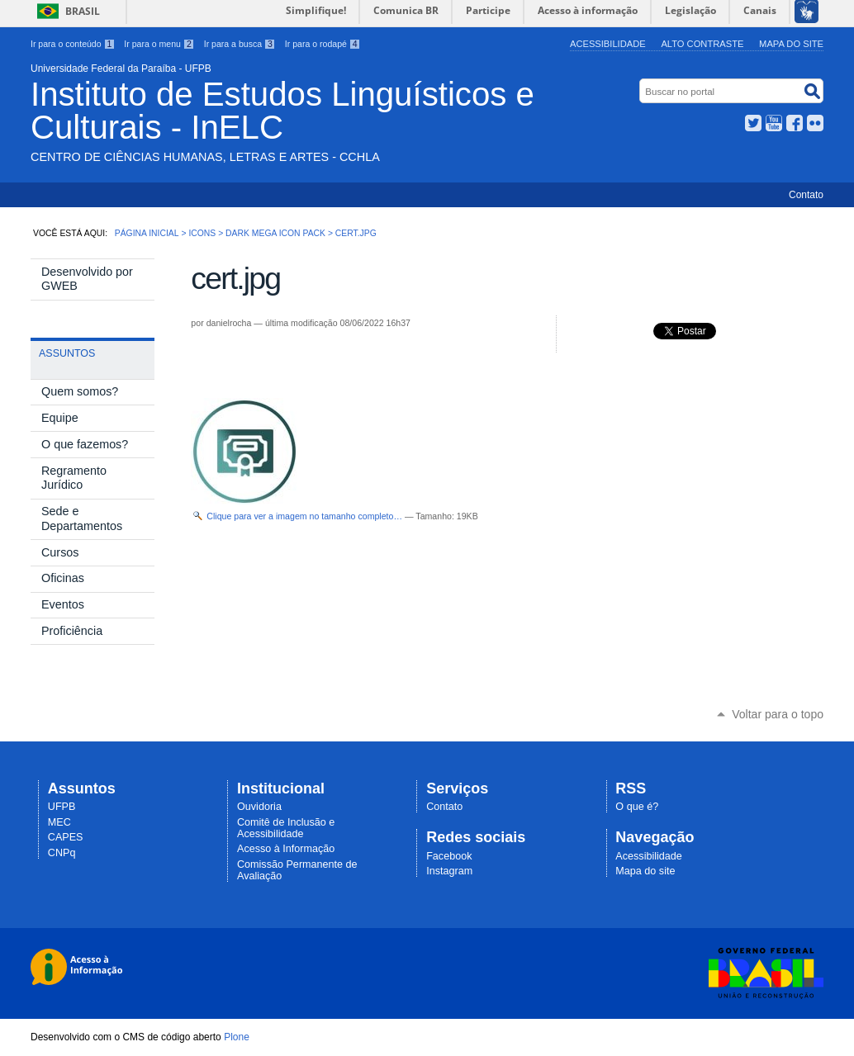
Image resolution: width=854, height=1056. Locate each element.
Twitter (753, 123)
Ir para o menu (159, 44)
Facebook (794, 123)
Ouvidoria (259, 806)
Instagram (449, 871)
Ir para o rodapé (323, 44)
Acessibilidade (608, 44)
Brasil (82, 11)
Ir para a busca (240, 44)
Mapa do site (791, 44)
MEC (59, 822)
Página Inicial (147, 233)
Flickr (815, 123)
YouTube (774, 123)
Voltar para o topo (777, 714)
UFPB (62, 806)
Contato (806, 195)
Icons (202, 233)
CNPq (62, 853)
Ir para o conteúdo (73, 44)
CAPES (65, 837)
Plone (236, 1037)
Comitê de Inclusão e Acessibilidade (285, 828)
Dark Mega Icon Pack (275, 233)
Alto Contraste (702, 44)
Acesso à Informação (285, 849)
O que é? (636, 806)
